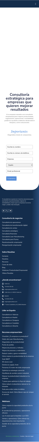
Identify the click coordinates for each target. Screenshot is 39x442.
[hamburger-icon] (35, 4)
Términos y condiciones (12, 436)
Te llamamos (11, 179)
